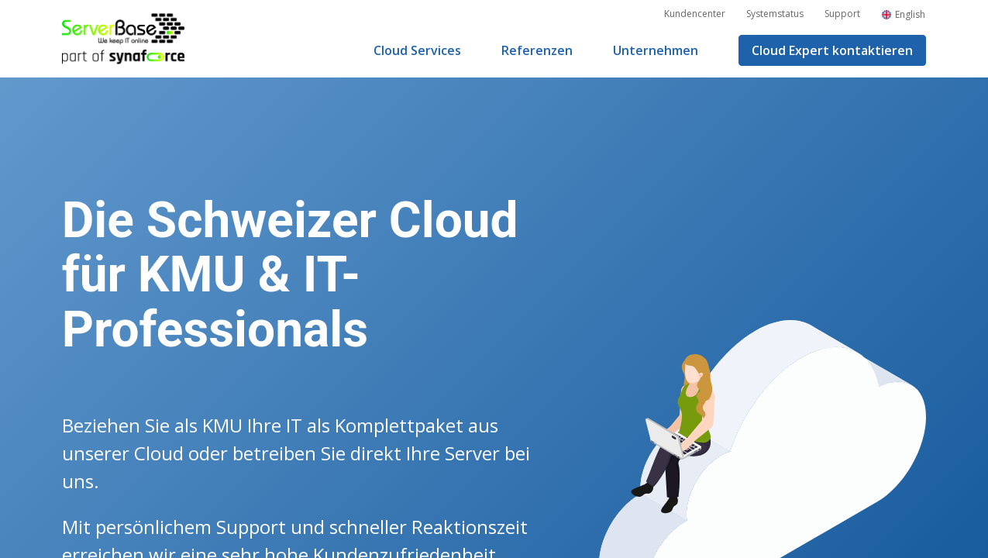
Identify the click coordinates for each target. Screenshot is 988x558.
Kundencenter (694, 13)
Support (842, 13)
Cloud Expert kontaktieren (832, 50)
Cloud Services (417, 50)
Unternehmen (655, 50)
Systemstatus (775, 13)
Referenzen (537, 50)
